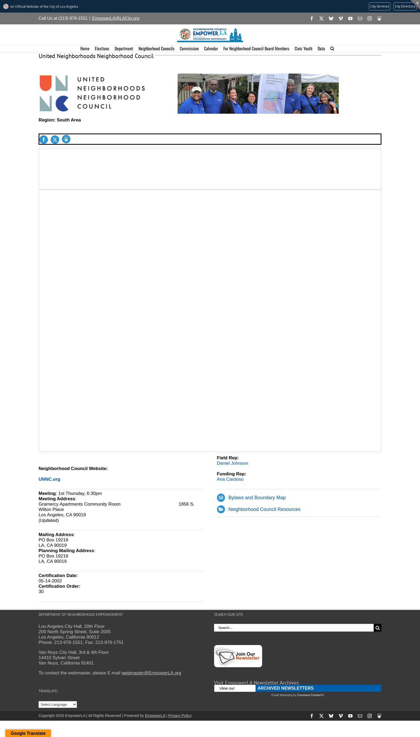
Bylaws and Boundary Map (257, 497)
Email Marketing (281, 695)
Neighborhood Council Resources (264, 509)
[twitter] (55, 139)
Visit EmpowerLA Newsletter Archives (256, 682)
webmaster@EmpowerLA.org (151, 672)
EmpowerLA (155, 715)
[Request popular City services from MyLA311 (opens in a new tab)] (379, 6)
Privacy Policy (180, 715)
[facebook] (43, 139)
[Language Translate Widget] (58, 704)
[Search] (377, 628)
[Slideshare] (66, 139)
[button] (332, 48)
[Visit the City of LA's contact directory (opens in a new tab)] (405, 6)
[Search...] (294, 628)
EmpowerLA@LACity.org (115, 18)
